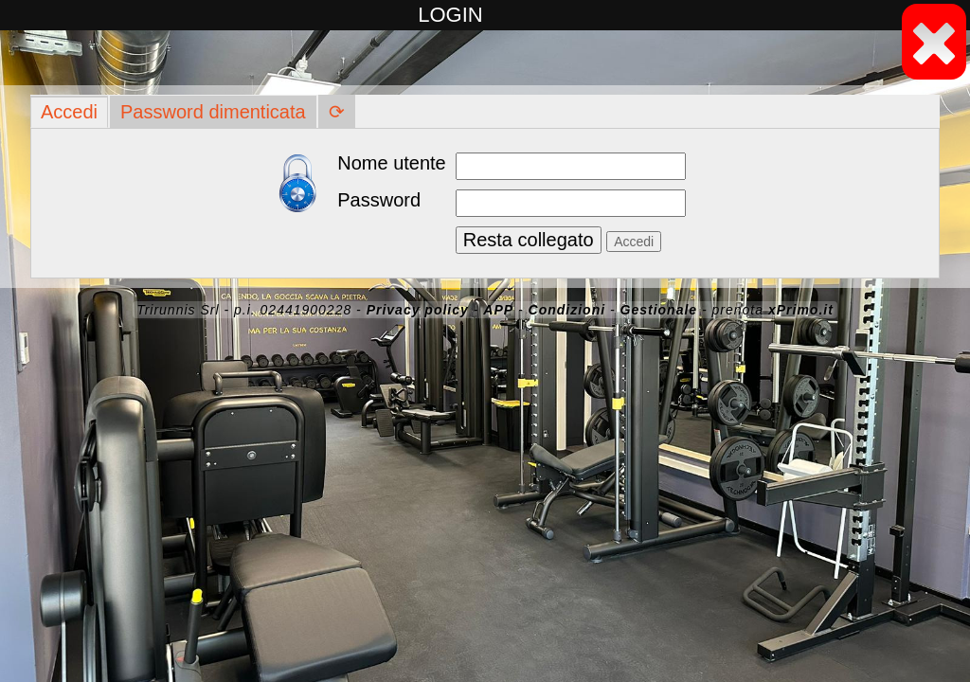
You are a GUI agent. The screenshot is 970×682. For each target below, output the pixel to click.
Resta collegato (528, 239)
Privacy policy (418, 309)
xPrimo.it (801, 309)
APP (498, 309)
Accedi (69, 111)
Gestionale (659, 309)
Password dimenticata (213, 111)
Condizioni (567, 309)
